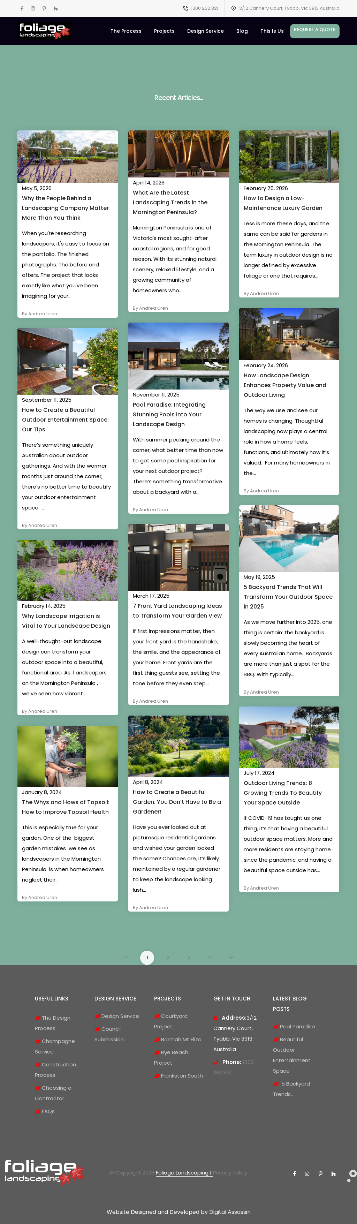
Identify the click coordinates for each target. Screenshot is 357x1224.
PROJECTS (167, 998)
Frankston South (178, 1075)
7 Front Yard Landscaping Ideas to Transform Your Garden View (177, 611)
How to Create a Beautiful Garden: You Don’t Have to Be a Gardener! (177, 802)
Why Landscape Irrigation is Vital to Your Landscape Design (66, 621)
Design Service (205, 31)
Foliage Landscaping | (184, 1172)
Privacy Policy (230, 1172)
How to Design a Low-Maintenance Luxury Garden (283, 203)
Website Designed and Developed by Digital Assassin (179, 1212)
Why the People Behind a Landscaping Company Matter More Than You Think (65, 208)
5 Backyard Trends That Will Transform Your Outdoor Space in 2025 (288, 597)
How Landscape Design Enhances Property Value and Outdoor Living (285, 385)
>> (210, 957)
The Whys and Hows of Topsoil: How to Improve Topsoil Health (65, 807)
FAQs (45, 1111)
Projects (164, 31)
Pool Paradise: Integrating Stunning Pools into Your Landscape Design (169, 414)
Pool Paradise (294, 1026)
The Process (126, 31)
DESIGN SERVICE (115, 998)
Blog (242, 31)
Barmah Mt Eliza (178, 1039)
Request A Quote (314, 29)
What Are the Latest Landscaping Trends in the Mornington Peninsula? (170, 202)
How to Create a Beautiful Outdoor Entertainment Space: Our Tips (65, 419)
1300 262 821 (204, 8)
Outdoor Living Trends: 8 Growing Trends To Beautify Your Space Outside (283, 793)
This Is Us (272, 31)
